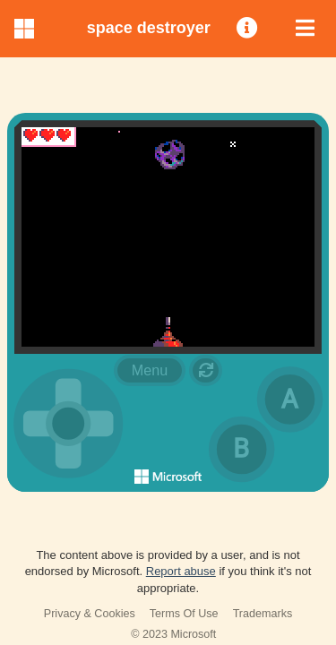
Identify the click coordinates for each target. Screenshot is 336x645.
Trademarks (263, 613)
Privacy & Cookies (89, 613)
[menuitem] (249, 28)
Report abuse (181, 571)
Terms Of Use (184, 613)
